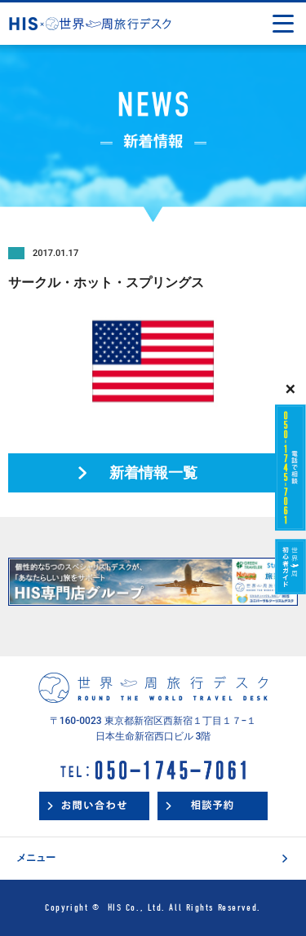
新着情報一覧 (153, 472)
